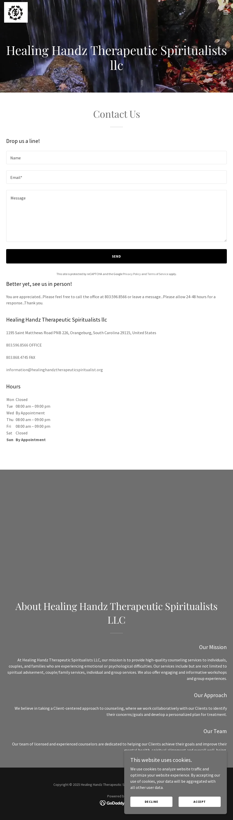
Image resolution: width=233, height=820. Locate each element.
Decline (151, 805)
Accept (199, 805)
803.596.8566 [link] (17, 345)
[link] (16, 12)
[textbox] (116, 157)
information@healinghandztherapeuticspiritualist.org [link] (54, 369)
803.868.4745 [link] (17, 357)
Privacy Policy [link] (132, 274)
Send (116, 256)
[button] (226, 12)
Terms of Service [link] (157, 274)
